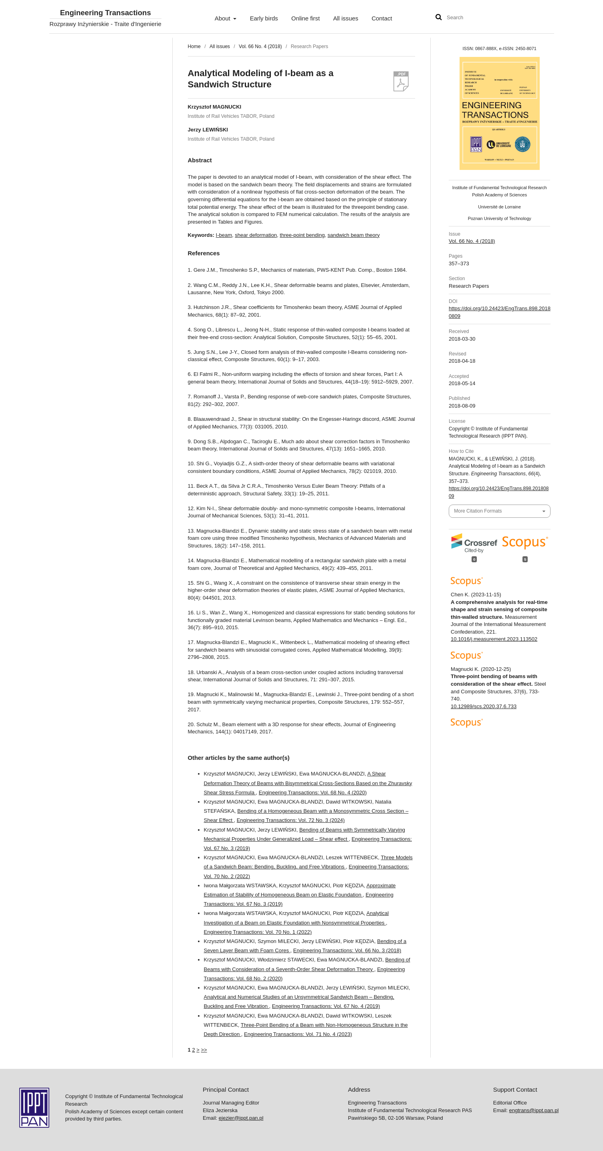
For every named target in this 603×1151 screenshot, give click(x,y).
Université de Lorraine (499, 206)
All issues (345, 18)
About (223, 18)
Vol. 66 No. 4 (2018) (260, 46)
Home (194, 46)
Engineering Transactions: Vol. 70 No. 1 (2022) (258, 932)
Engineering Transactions (105, 13)
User (540, 18)
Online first (305, 18)
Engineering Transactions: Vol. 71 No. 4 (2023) (298, 1034)
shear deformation (256, 235)
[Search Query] (471, 17)
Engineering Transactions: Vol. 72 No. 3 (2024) (291, 820)
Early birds (264, 18)
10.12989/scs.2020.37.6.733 (483, 706)
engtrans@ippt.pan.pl (534, 1110)
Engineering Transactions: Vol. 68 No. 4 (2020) (313, 793)
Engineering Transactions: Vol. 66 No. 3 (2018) (347, 950)
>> (204, 1050)
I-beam (224, 235)
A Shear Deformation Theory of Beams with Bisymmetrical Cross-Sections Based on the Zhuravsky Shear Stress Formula (308, 783)
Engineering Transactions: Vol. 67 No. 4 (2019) (326, 1006)
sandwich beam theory (354, 235)
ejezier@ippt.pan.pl (241, 1118)
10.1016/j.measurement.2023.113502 (494, 639)
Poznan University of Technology (499, 218)
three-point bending (302, 235)
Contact (381, 18)
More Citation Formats (478, 511)
